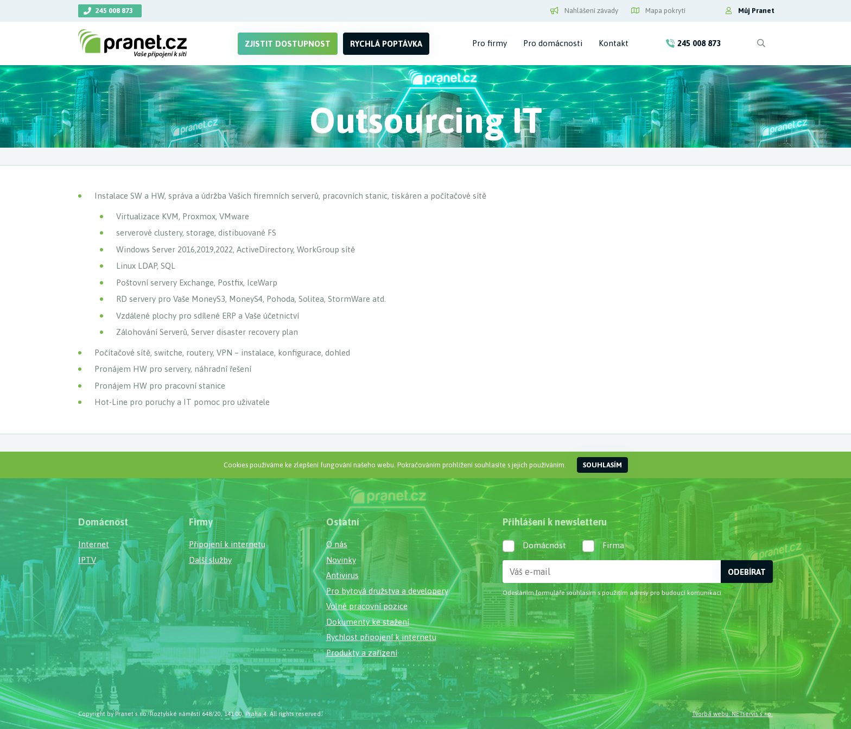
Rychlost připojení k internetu (381, 637)
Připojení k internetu (227, 544)
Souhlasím (602, 465)
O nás (336, 544)
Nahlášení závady (584, 11)
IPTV (87, 560)
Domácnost (544, 545)
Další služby (210, 560)
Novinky (341, 560)
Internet (93, 544)
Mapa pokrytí (658, 11)
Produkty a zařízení (361, 652)
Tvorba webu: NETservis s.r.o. (732, 713)
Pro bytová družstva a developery (387, 590)
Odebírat (747, 571)
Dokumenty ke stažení (367, 621)
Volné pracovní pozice (367, 606)
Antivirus (342, 575)
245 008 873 (114, 11)
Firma (613, 545)
